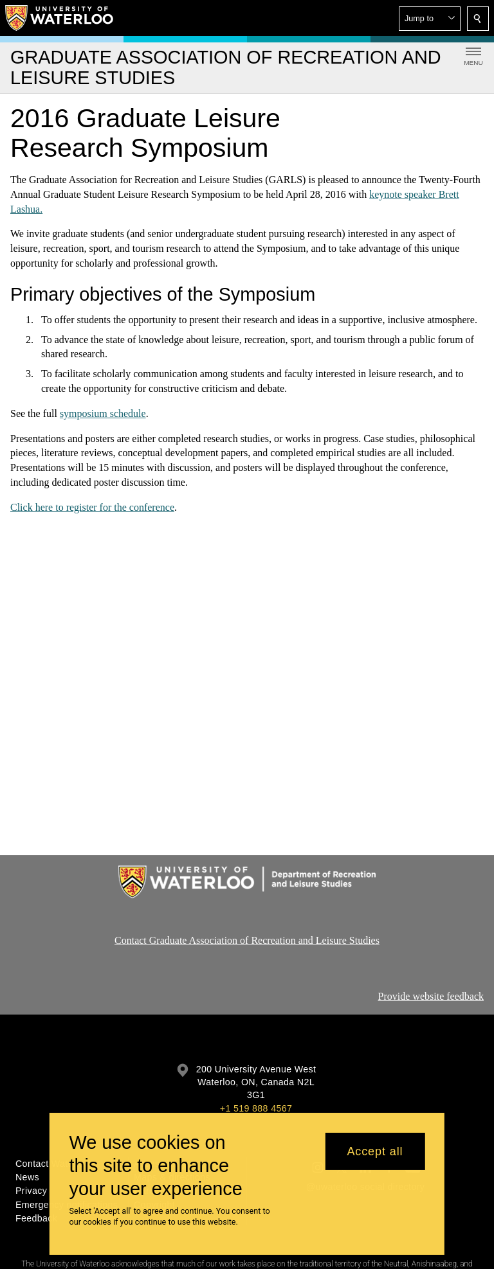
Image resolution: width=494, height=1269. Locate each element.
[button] (429, 18)
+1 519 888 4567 (256, 1108)
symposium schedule (103, 413)
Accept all (375, 1151)
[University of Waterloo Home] (59, 18)
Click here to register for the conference (92, 507)
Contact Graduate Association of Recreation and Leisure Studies (247, 940)
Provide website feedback (431, 996)
